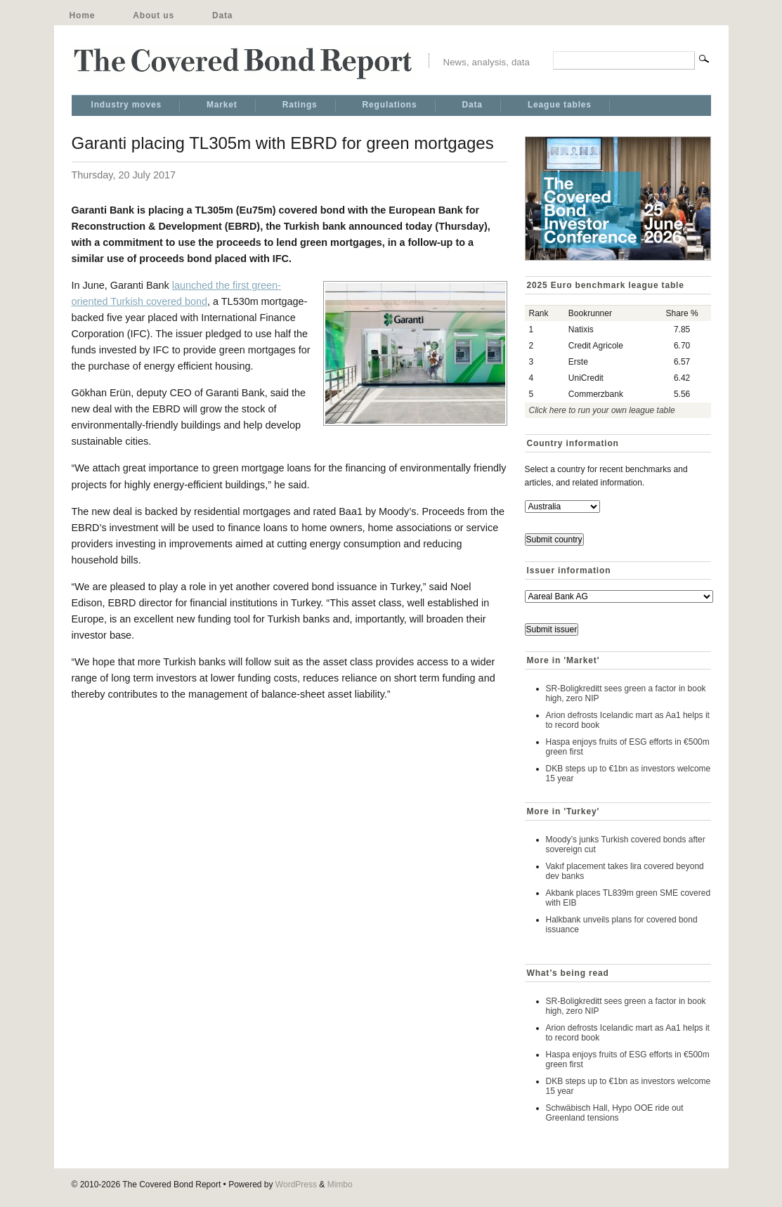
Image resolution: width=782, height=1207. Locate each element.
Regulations (390, 105)
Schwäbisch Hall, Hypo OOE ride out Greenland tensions (615, 1113)
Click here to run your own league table (602, 410)
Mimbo (340, 1184)
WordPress (296, 1184)
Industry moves (126, 105)
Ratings (300, 105)
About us (153, 15)
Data (222, 15)
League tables (560, 105)
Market (222, 105)
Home (83, 15)
